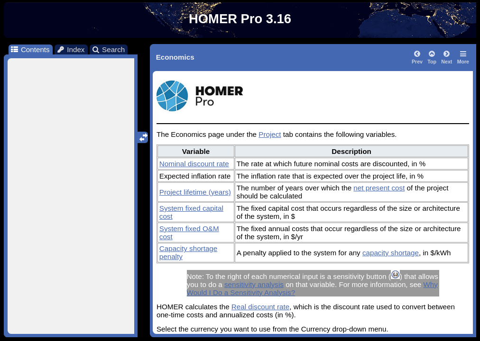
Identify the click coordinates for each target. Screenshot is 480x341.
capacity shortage (390, 253)
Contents (29, 49)
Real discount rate (260, 307)
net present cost (379, 188)
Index (70, 49)
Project (269, 134)
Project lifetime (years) (195, 192)
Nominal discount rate (194, 164)
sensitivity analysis (254, 284)
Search (108, 49)
